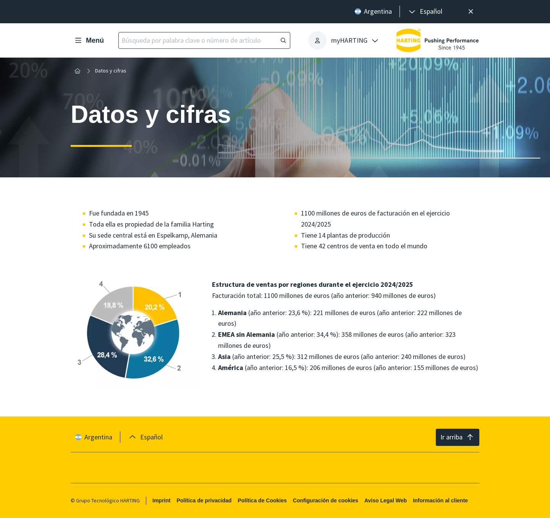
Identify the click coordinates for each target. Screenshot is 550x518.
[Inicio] (77, 71)
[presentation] (425, 11)
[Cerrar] (470, 11)
